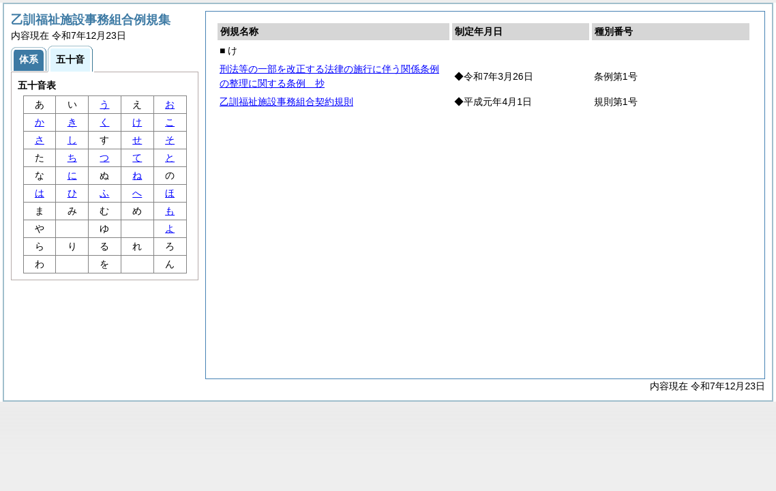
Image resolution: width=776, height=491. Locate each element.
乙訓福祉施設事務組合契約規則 (286, 101)
